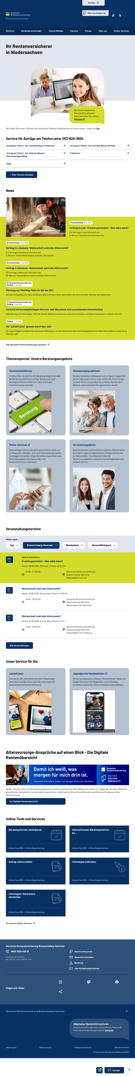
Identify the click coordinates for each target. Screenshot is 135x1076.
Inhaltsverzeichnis (82, 1053)
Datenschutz (45, 1053)
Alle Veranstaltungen (19, 651)
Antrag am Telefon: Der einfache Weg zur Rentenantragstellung (26, 154)
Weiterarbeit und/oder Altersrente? (41, 594)
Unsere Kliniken (56, 31)
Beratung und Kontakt (31, 31)
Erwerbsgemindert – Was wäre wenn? (42, 567)
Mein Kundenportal (96, 13)
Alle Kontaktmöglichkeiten (86, 974)
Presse (88, 31)
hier (98, 128)
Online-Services (121, 31)
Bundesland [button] (72, 551)
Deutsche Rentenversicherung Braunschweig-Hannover (35, 1017)
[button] (114, 1070)
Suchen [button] (91, 2)
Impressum (11, 1053)
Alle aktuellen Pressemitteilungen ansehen (26, 351)
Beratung (78, 969)
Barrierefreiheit (121, 1053)
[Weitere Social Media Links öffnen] (60, 998)
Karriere (74, 31)
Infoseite (78, 119)
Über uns (103, 31)
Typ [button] (12, 551)
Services (10, 31)
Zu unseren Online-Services (19, 929)
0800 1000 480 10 (20, 957)
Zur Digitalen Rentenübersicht (24, 807)
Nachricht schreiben (84, 963)
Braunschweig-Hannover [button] (40, 551)
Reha (9, 163)
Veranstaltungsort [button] (101, 551)
